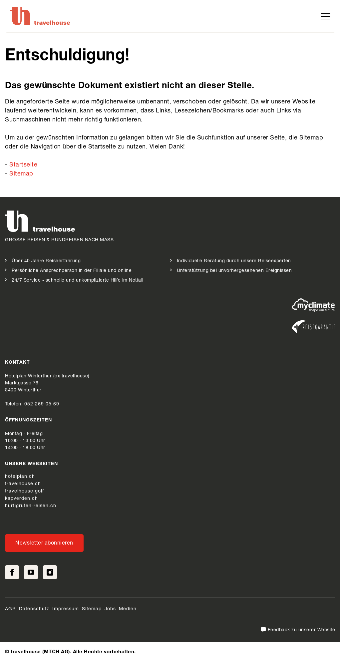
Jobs (110, 609)
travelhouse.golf (24, 491)
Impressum (65, 609)
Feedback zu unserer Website (301, 630)
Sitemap (21, 174)
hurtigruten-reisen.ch (30, 506)
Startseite (23, 165)
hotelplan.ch (20, 476)
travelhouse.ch (23, 484)
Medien (128, 609)
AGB (10, 609)
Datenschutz (34, 609)
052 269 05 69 (41, 404)
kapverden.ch (21, 499)
